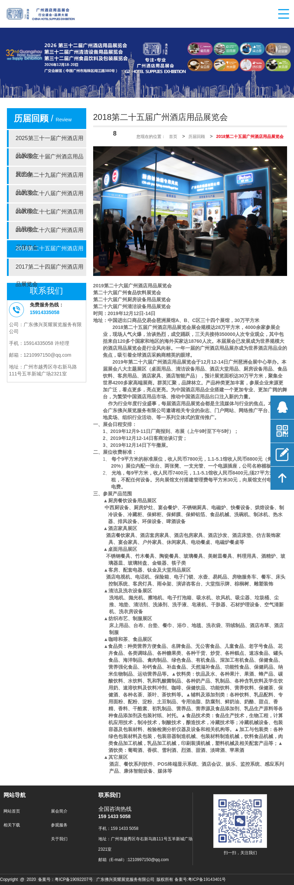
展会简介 (59, 811)
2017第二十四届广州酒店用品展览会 (49, 270)
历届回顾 (196, 137)
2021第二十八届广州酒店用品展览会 (49, 196)
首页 (173, 137)
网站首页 (11, 811)
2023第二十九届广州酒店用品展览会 (49, 178)
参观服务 (59, 825)
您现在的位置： (151, 137)
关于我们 (59, 839)
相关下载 (11, 825)
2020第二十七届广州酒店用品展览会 (49, 215)
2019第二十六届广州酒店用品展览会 (49, 233)
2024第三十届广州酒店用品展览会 (49, 160)
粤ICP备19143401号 (207, 879)
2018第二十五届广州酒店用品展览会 (49, 252)
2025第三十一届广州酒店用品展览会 (49, 141)
